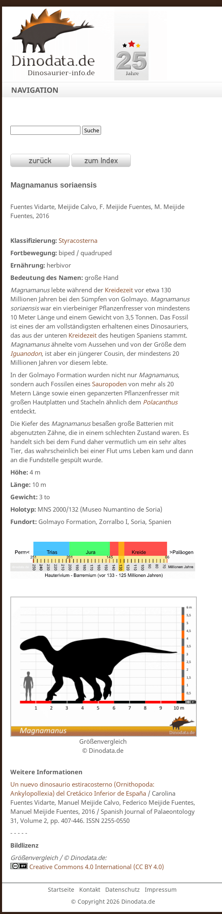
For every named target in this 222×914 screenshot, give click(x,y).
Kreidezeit (119, 290)
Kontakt (89, 889)
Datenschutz (122, 889)
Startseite (61, 889)
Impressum (161, 889)
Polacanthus (160, 402)
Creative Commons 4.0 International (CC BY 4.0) (87, 866)
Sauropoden (109, 384)
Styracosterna (78, 240)
